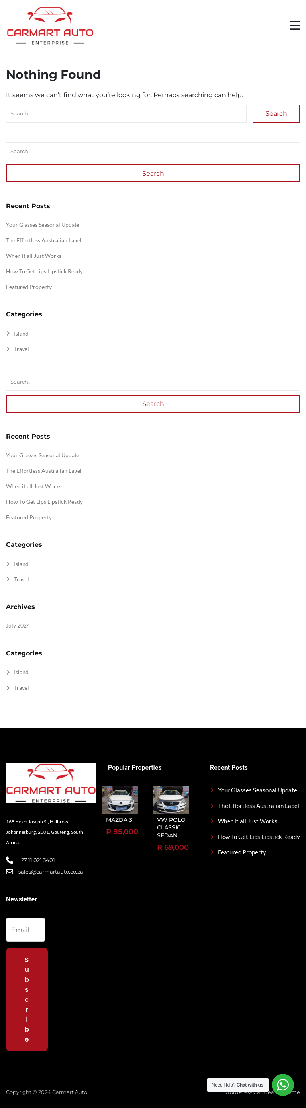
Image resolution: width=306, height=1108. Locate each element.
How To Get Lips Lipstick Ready (44, 271)
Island (21, 333)
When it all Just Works (33, 255)
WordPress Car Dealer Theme (262, 1092)
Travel (21, 348)
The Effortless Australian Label (44, 240)
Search (276, 113)
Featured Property (29, 286)
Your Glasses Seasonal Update (42, 224)
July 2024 (18, 625)
